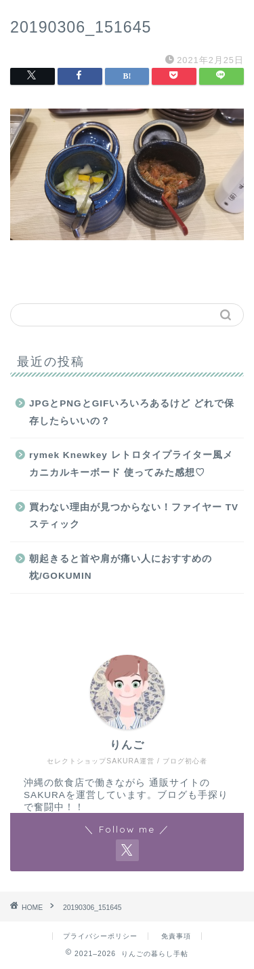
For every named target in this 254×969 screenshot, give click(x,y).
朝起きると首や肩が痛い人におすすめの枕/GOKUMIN (120, 568)
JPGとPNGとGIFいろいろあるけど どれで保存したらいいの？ (131, 412)
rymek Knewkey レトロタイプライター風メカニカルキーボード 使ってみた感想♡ (131, 464)
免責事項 (176, 936)
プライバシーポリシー (100, 936)
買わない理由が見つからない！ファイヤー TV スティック (133, 516)
